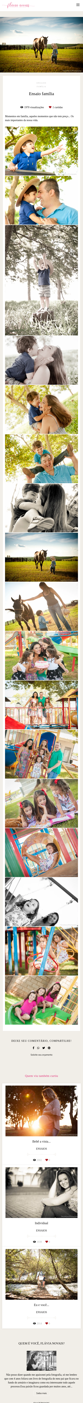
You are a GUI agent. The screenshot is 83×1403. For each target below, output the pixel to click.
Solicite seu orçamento (41, 1054)
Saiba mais (41, 1393)
